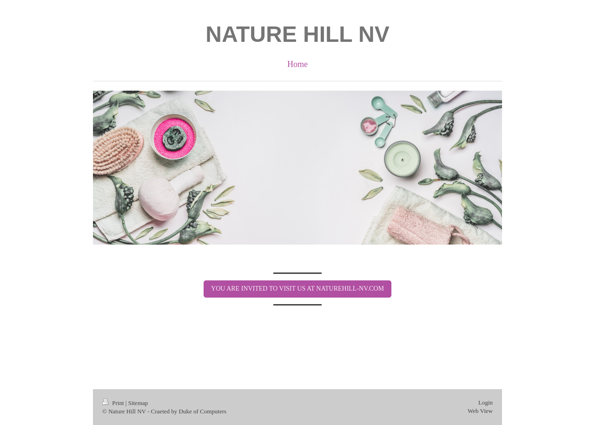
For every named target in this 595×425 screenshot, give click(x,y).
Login (485, 402)
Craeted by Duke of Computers (188, 411)
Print (114, 402)
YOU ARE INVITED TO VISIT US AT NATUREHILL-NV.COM (297, 288)
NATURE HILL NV (297, 34)
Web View (480, 410)
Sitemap (138, 402)
